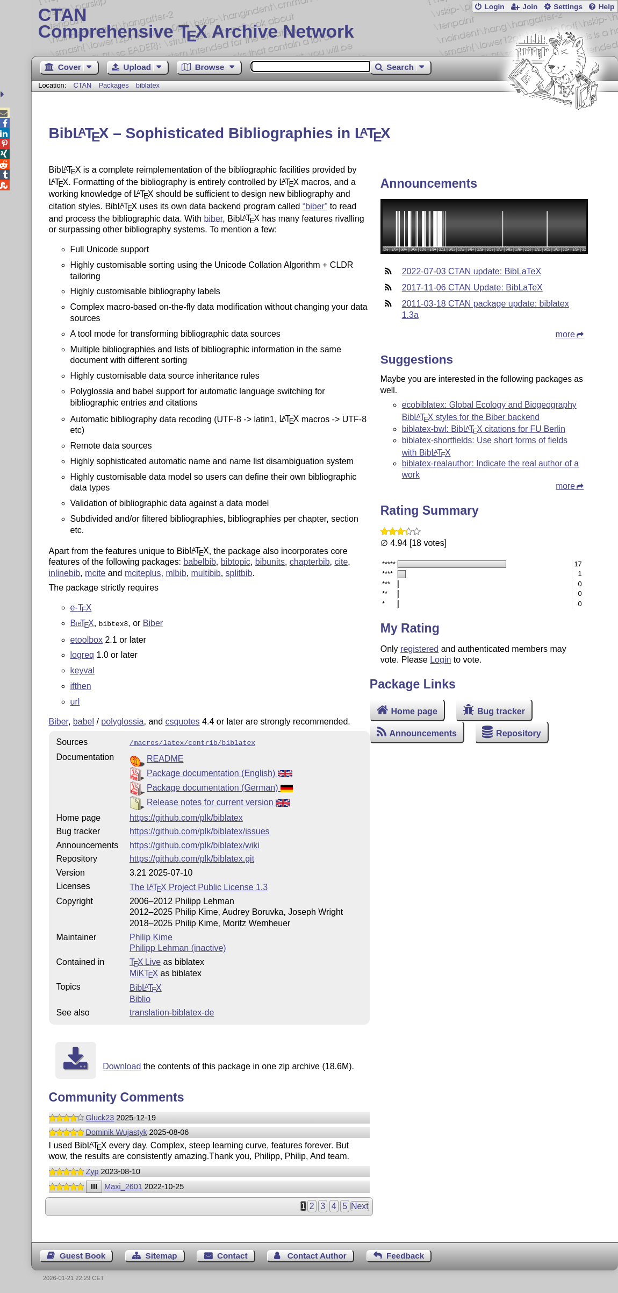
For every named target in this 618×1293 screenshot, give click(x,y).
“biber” (315, 206)
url (75, 700)
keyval (82, 669)
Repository (518, 733)
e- (81, 607)
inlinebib (65, 573)
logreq (82, 653)
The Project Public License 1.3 (199, 885)
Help (607, 7)
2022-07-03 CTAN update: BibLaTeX (471, 271)
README (165, 756)
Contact (232, 1253)
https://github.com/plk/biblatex (186, 815)
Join (529, 7)
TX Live (145, 959)
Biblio (140, 996)
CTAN (82, 85)
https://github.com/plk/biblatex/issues (200, 829)
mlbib (176, 573)
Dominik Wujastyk (116, 1130)
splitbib (239, 573)
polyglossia (122, 720)
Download (122, 1064)
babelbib (199, 561)
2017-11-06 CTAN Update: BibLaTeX (472, 287)
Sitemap (161, 1253)
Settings (568, 7)
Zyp (92, 1169)
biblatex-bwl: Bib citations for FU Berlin (483, 429)
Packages (114, 85)
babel (83, 720)
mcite (95, 573)
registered (419, 648)
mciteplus (143, 573)
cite (341, 561)
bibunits (270, 561)
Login (494, 7)
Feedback (405, 1253)
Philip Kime (151, 935)
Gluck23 (100, 1115)
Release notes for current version (218, 800)
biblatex (148, 85)
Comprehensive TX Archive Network (324, 24)
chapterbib (310, 561)
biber (213, 218)
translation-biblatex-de (172, 1010)
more (565, 334)
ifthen (80, 685)
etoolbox (86, 638)
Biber (153, 623)
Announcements (423, 733)
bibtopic (235, 561)
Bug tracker (501, 711)
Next (360, 1204)
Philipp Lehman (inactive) (178, 945)
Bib (146, 985)
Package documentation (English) (219, 771)
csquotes (183, 720)
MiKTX (144, 971)
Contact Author (317, 1253)
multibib (206, 573)
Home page (414, 711)
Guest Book (82, 1253)
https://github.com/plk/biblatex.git (192, 856)
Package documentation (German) (220, 785)
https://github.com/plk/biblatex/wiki (195, 843)
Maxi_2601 (123, 1184)
